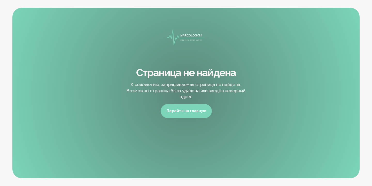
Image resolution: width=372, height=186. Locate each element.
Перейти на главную (186, 111)
